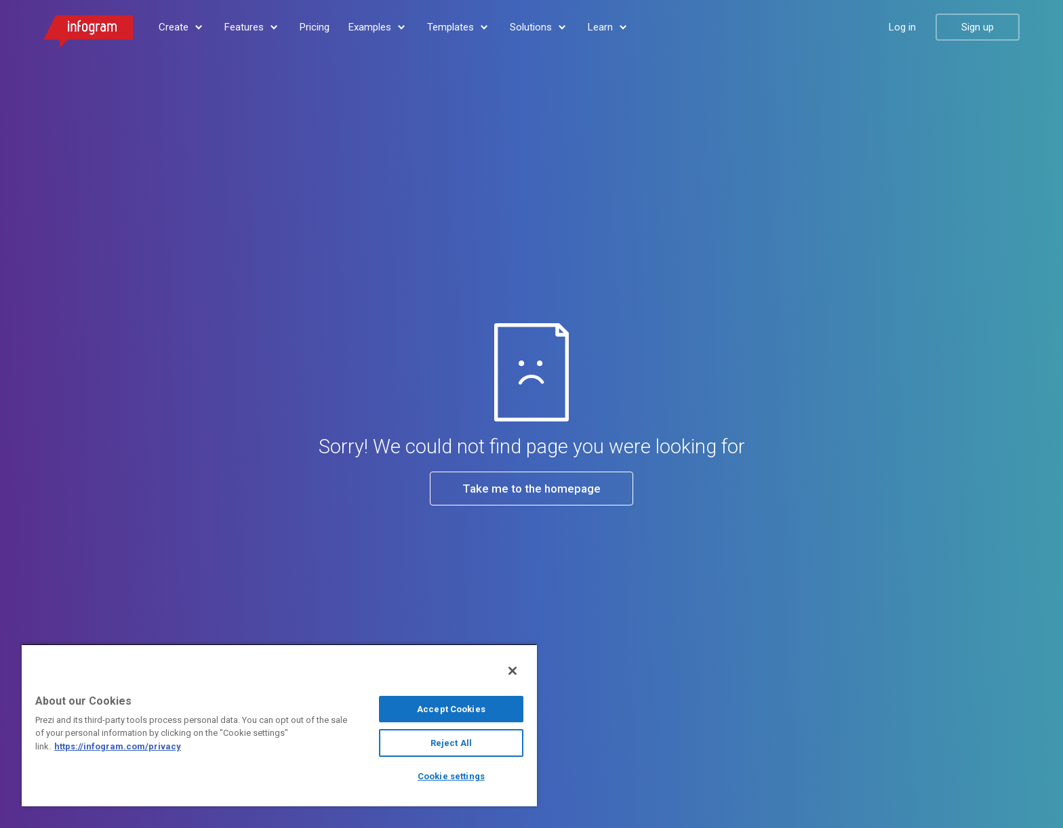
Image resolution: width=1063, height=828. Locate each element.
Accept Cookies (451, 709)
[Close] (512, 671)
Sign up (977, 27)
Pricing (314, 27)
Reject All (451, 743)
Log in (902, 27)
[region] (279, 725)
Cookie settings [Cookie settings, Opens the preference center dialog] (451, 776)
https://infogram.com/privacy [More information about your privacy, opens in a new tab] (117, 746)
